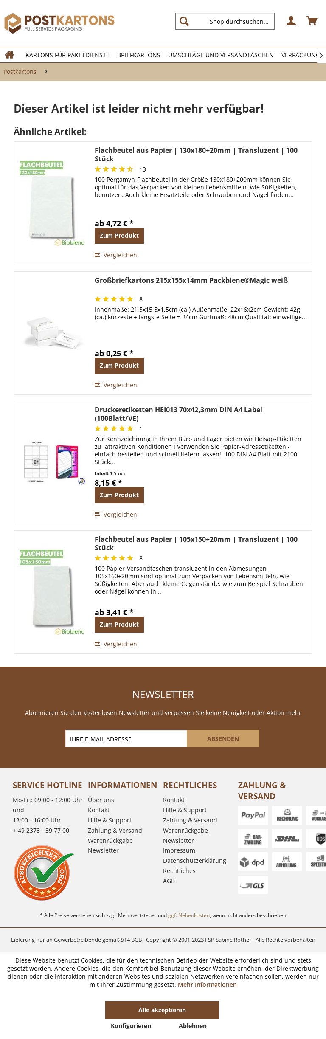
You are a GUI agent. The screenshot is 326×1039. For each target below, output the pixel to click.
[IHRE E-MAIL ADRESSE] (126, 738)
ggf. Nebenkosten (189, 915)
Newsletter (103, 850)
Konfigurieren (131, 1026)
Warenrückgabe (110, 840)
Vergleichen (116, 255)
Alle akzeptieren (162, 1010)
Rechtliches (179, 871)
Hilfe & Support (110, 820)
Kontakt (99, 810)
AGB (169, 881)
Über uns (101, 800)
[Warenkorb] (312, 21)
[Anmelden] (291, 21)
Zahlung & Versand (115, 830)
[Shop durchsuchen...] (225, 21)
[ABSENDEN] (223, 738)
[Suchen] (184, 21)
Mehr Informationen (207, 984)
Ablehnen (193, 1026)
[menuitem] (228, 21)
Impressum (179, 850)
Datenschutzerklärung (194, 860)
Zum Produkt (119, 235)
